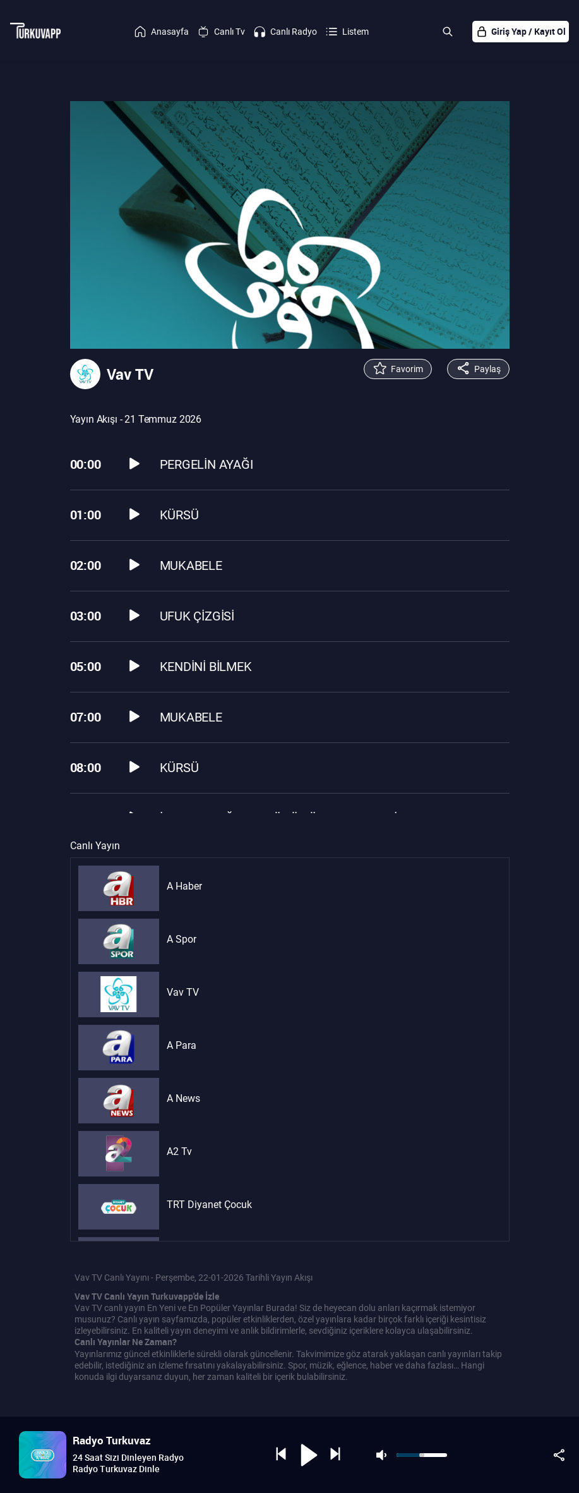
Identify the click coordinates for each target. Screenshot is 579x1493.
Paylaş (478, 369)
